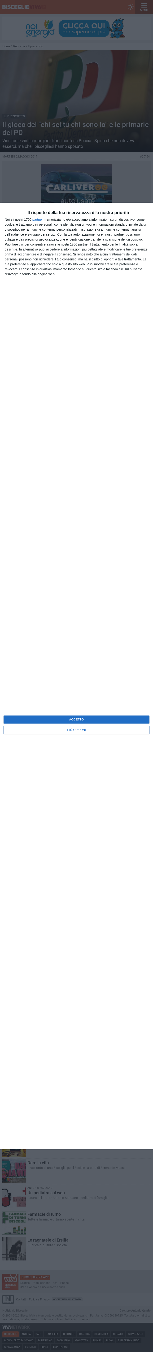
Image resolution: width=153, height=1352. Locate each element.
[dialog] (76, 676)
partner (37, 219)
